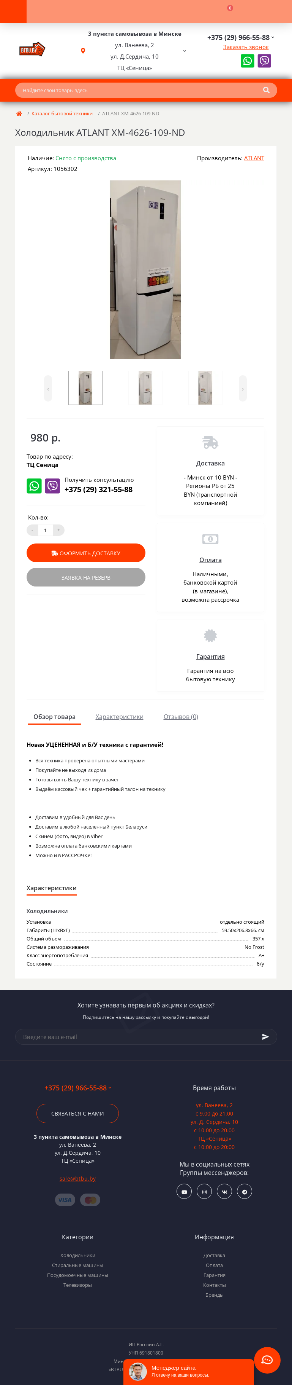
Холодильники (77, 1255)
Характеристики (120, 716)
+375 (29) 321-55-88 (99, 489)
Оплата (210, 560)
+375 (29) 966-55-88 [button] (77, 1088)
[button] (134, 50)
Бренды (214, 1294)
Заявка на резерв (86, 577)
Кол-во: (38, 517)
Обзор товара (54, 716)
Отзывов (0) (181, 716)
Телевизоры (77, 1284)
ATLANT (254, 158)
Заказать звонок (246, 47)
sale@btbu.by (78, 1178)
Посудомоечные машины (77, 1275)
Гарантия (210, 656)
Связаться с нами (77, 1113)
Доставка (210, 463)
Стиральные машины (77, 1265)
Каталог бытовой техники (62, 113)
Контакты (214, 1284)
